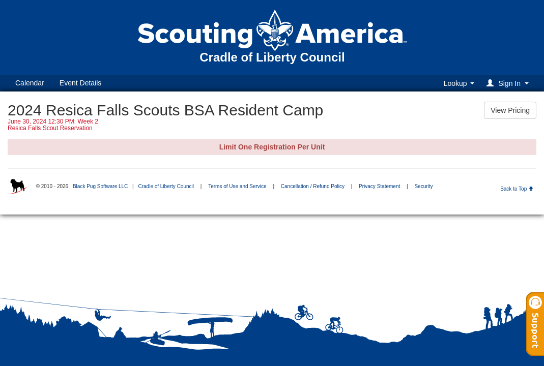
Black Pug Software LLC (100, 186)
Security (423, 186)
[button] (509, 83)
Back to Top (516, 189)
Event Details (80, 83)
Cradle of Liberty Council (166, 186)
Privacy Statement (379, 186)
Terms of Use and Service (237, 186)
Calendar (29, 83)
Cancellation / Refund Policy (313, 186)
